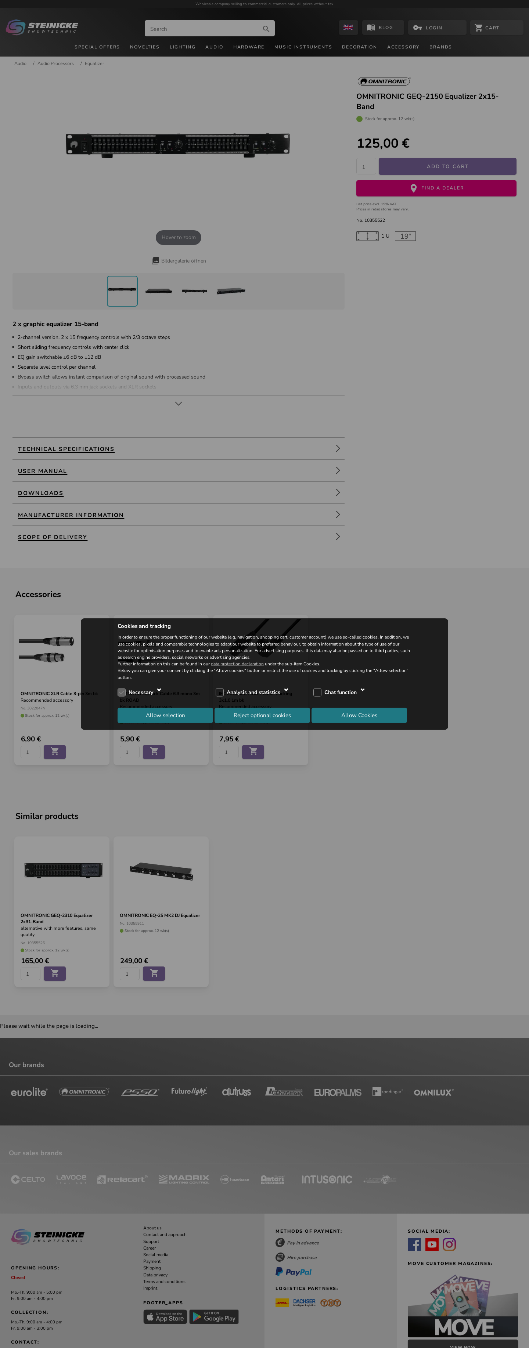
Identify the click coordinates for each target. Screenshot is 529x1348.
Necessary (141, 692)
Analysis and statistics (253, 692)
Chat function (340, 692)
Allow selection (165, 715)
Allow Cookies (359, 715)
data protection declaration (237, 664)
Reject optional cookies (262, 715)
